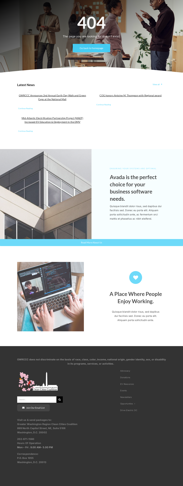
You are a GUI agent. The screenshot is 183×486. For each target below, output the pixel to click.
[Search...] (36, 399)
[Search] (59, 399)
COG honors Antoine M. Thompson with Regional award (131, 95)
